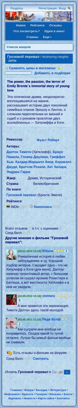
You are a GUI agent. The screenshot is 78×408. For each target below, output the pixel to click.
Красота (27, 394)
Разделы (16, 8)
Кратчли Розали (32, 167)
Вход (62, 8)
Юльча (47, 251)
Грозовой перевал (21, 195)
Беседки (41, 390)
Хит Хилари (56, 167)
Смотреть (41, 358)
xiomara (48, 296)
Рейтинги (37, 25)
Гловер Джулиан (34, 157)
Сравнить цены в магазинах (32, 68)
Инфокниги (12, 394)
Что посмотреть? (26, 31)
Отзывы (55, 25)
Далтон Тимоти (18, 152)
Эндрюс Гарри (18, 172)
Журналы (14, 398)
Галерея (41, 394)
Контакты (63, 398)
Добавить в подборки (52, 73)
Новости (29, 398)
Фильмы (55, 394)
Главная (16, 390)
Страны (32, 37)
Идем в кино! (55, 31)
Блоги (68, 394)
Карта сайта (46, 398)
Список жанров (19, 47)
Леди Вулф (51, 319)
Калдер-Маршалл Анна (34, 162)
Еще (47, 37)
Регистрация (48, 8)
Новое (21, 25)
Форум (28, 390)
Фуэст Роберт (48, 140)
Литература (58, 390)
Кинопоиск (43, 207)
